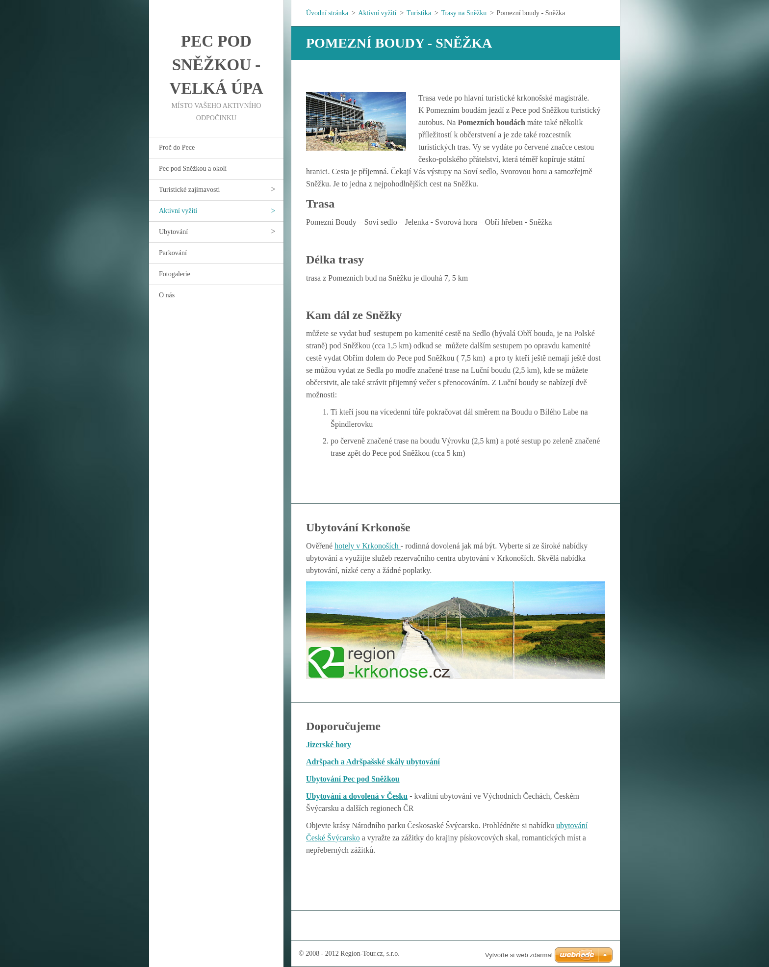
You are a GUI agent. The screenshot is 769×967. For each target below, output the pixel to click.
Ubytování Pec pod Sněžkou (353, 779)
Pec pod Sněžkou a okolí (193, 168)
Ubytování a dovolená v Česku (357, 796)
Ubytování (173, 231)
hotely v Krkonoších (367, 546)
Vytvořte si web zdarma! (519, 955)
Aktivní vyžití (178, 210)
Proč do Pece (177, 147)
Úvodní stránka (327, 13)
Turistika (419, 13)
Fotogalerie (174, 274)
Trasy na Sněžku (464, 13)
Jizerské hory (328, 744)
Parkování (173, 253)
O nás (167, 295)
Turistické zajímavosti (189, 189)
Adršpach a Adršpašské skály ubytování (373, 762)
